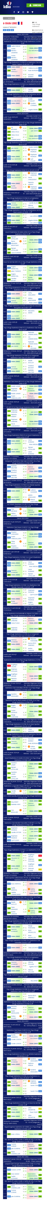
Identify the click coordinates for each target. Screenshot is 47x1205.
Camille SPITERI (16, 832)
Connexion (35, 5)
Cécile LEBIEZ (15, 67)
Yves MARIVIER (16, 159)
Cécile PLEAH (15, 623)
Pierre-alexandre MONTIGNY (15, 243)
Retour (9, 18)
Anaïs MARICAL (16, 884)
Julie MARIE (14, 148)
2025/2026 (16, 7)
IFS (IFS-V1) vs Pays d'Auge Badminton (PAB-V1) (22, 407)
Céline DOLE (15, 132)
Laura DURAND (16, 253)
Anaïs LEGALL (15, 1134)
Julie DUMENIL (15, 1148)
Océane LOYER (16, 1170)
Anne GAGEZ (15, 1174)
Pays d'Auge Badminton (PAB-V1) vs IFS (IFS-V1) (22, 170)
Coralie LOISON (16, 1039)
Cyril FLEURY (15, 840)
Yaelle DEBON (15, 46)
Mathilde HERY (15, 804)
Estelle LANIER (15, 386)
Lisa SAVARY (15, 316)
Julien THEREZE (16, 271)
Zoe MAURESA (16, 101)
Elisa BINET (14, 802)
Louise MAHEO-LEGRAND (14, 51)
